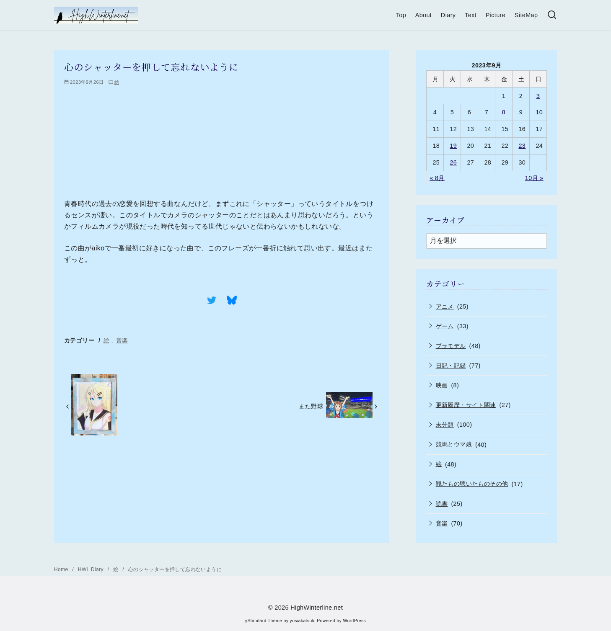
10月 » (534, 178)
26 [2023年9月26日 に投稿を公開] (453, 162)
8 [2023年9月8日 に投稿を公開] (503, 112)
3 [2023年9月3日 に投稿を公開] (538, 96)
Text (470, 15)
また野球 (311, 406)
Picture (496, 15)
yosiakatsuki (303, 620)
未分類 (445, 424)
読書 (442, 503)
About (423, 15)
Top (401, 15)
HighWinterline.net (316, 607)
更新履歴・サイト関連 (466, 405)
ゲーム (445, 326)
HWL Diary (91, 569)
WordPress (354, 620)
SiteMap (526, 15)
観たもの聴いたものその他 (472, 483)
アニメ (445, 306)
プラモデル (451, 346)
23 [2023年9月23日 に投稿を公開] (522, 145)
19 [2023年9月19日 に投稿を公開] (453, 145)
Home (62, 569)
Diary (448, 15)
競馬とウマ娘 (454, 444)
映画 (442, 385)
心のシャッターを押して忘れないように (175, 569)
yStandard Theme (263, 620)
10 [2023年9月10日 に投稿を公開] (539, 112)
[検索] (552, 15)
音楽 (122, 340)
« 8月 (437, 178)
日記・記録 (451, 365)
